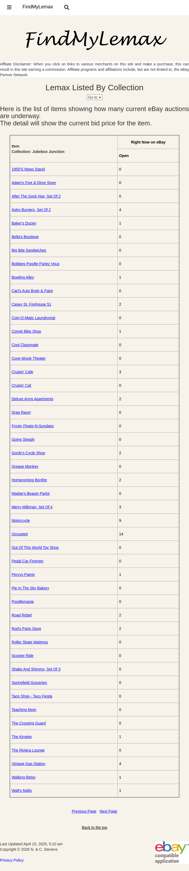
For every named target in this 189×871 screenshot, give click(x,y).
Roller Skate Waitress (30, 642)
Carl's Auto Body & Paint (32, 291)
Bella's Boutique (25, 237)
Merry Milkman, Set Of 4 (32, 507)
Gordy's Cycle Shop (28, 453)
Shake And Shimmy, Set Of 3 (36, 669)
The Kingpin (22, 737)
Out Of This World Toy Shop (35, 547)
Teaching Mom (24, 710)
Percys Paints (23, 574)
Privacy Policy (12, 860)
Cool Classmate (25, 345)
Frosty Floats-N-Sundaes (33, 426)
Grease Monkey (25, 466)
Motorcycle (21, 520)
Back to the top (94, 827)
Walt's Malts (22, 790)
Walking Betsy (23, 777)
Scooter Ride (23, 655)
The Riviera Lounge (28, 750)
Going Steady (23, 439)
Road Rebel (22, 615)
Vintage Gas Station (28, 764)
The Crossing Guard (29, 723)
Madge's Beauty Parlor (31, 493)
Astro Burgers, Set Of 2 (31, 210)
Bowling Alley (23, 277)
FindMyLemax (37, 6)
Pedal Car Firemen (28, 561)
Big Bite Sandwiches (29, 250)
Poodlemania (23, 601)
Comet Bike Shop (26, 331)
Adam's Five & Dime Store (34, 183)
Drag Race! (21, 412)
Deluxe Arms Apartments (32, 399)
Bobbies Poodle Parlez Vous (36, 264)
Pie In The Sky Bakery (30, 588)
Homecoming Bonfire (29, 480)
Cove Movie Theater (29, 358)
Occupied (20, 534)
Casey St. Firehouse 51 (31, 304)
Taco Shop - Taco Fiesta (32, 696)
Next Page (108, 811)
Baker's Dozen (24, 223)
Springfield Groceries (29, 682)
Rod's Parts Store (26, 628)
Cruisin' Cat (21, 385)
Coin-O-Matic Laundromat (33, 318)
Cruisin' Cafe (22, 372)
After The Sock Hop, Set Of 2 (36, 196)
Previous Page (84, 811)
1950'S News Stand (28, 169)
